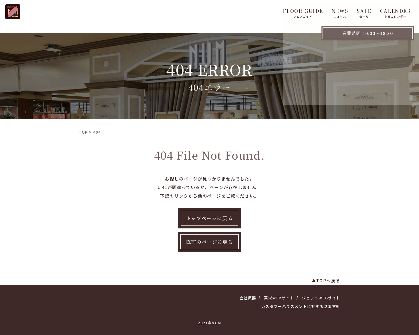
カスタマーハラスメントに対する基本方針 (300, 306)
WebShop (401, 10)
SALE (249, 10)
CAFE (312, 10)
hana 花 (338, 10)
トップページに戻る (209, 217)
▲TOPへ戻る (326, 280)
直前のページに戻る (209, 241)
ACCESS (368, 10)
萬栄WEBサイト (279, 297)
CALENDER (280, 10)
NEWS (225, 10)
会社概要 (247, 297)
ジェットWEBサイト (321, 297)
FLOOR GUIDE (188, 10)
